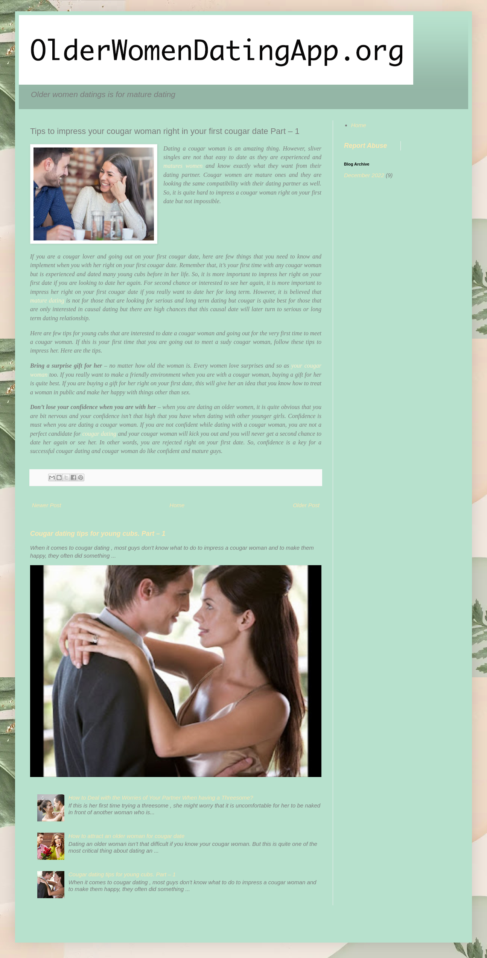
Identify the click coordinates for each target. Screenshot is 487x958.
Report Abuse (365, 145)
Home (176, 505)
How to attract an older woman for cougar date (126, 836)
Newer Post (46, 505)
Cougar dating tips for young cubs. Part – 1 (97, 533)
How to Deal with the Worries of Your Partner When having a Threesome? (160, 797)
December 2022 (364, 175)
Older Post (306, 505)
